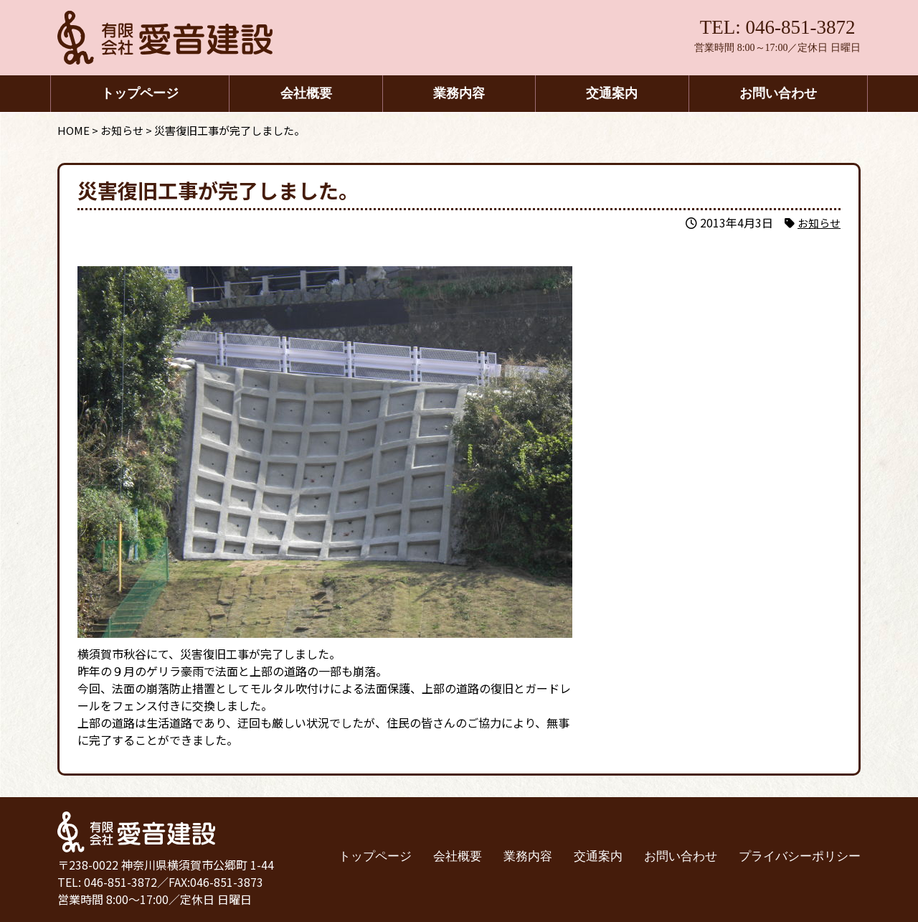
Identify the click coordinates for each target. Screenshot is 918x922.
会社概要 (306, 93)
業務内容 (459, 93)
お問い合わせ (778, 93)
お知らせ (818, 222)
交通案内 (612, 93)
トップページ (140, 93)
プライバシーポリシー (800, 856)
